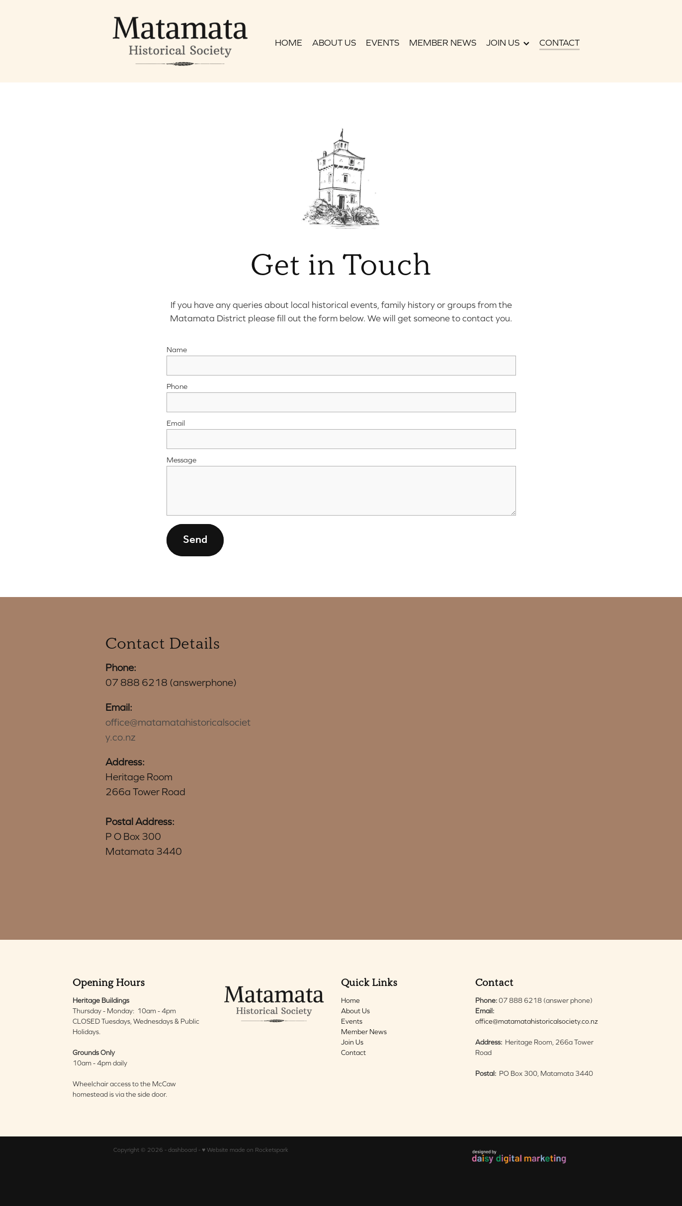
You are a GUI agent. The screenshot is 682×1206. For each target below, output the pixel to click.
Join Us (352, 1042)
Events (351, 1021)
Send (195, 539)
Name (177, 349)
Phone (177, 386)
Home (350, 1000)
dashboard (182, 1149)
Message (181, 459)
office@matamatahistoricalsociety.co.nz (536, 1021)
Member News (364, 1032)
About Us (355, 1011)
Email (176, 423)
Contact (353, 1052)
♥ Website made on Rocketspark (245, 1149)
